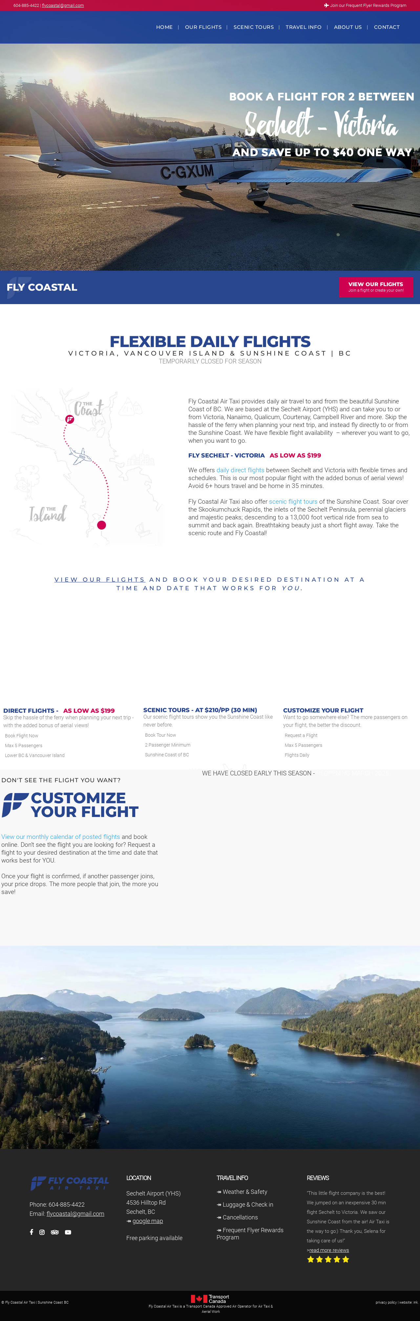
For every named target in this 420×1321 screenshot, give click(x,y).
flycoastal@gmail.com (63, 5)
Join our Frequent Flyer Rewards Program (368, 5)
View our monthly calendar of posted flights (60, 837)
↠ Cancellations (237, 1217)
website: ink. (409, 1302)
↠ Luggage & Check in (245, 1204)
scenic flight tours (292, 501)
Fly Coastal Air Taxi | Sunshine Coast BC (37, 1302)
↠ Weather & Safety (242, 1191)
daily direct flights (240, 470)
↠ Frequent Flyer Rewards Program (250, 1234)
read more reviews (329, 1250)
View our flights (100, 579)
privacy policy (386, 1302)
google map (148, 1220)
